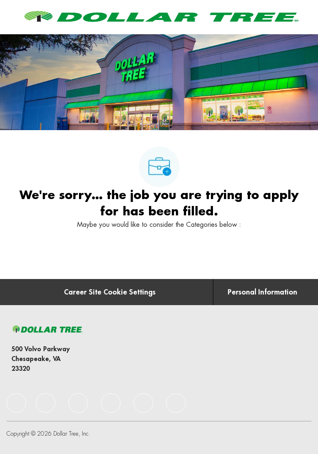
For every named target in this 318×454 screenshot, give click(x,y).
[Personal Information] (262, 292)
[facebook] (16, 403)
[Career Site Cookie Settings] (110, 292)
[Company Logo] (161, 16)
